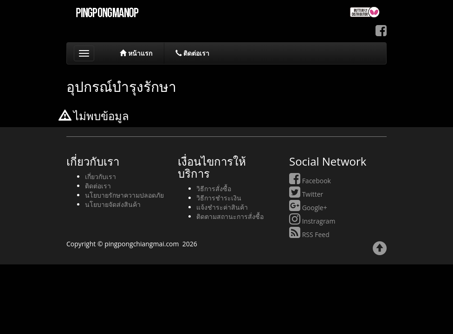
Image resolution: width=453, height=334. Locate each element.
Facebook (310, 180)
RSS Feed (309, 234)
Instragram (312, 221)
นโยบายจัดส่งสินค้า (113, 204)
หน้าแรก (136, 53)
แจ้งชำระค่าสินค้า (222, 207)
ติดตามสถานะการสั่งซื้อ (230, 216)
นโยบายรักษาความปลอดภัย (124, 195)
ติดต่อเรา (192, 53)
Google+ (308, 207)
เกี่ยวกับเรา (100, 176)
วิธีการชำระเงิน (218, 197)
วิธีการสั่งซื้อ (213, 188)
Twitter (306, 194)
